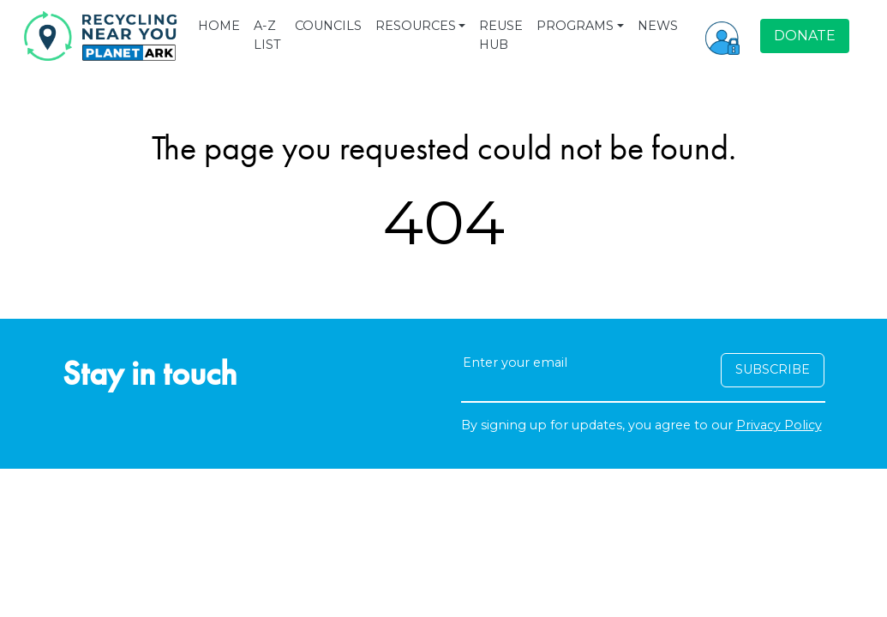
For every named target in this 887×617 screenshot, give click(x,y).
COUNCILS (328, 25)
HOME (219, 25)
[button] (722, 36)
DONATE (805, 35)
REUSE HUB (501, 35)
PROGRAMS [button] (575, 25)
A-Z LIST (267, 35)
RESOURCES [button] (415, 25)
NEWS (658, 25)
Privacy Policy (779, 425)
